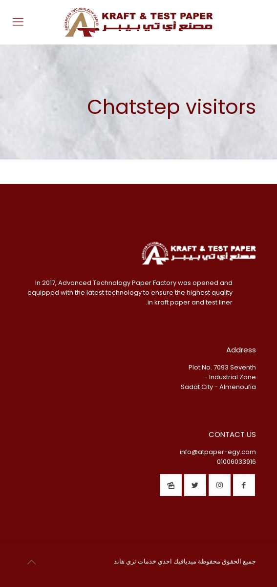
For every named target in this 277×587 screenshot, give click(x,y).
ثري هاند (125, 561)
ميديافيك (184, 561)
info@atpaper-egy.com (218, 452)
